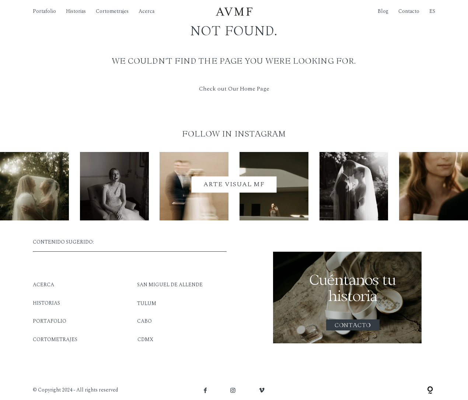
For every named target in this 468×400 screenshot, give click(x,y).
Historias (76, 11)
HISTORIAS (46, 303)
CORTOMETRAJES (55, 339)
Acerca (146, 11)
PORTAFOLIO (49, 321)
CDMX (145, 339)
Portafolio (44, 11)
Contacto (408, 11)
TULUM (146, 303)
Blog (383, 11)
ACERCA (43, 285)
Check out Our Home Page (234, 88)
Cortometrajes (112, 11)
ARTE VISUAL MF (234, 185)
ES (432, 11)
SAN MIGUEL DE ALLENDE (170, 285)
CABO (144, 321)
